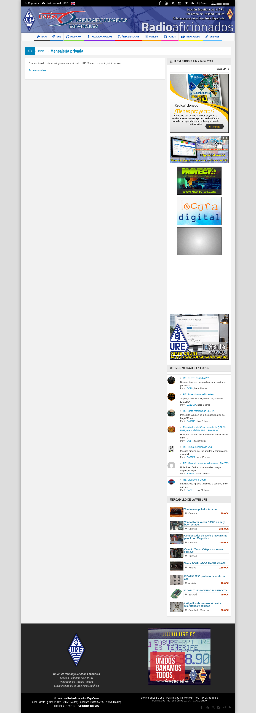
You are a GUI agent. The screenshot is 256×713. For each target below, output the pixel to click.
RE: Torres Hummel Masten (198, 394)
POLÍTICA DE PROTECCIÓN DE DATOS (171, 701)
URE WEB (212, 37)
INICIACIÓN (74, 37)
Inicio (41, 51)
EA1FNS (191, 421)
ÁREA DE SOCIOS (128, 37)
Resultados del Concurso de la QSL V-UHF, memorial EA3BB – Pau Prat (203, 429)
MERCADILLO (191, 37)
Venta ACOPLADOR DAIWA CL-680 (204, 563)
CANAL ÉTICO (200, 701)
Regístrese (33, 3)
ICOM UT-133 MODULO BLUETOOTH (205, 590)
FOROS (169, 37)
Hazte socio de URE (55, 3)
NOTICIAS (151, 37)
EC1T (189, 441)
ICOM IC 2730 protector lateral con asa (204, 577)
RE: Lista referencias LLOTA (199, 411)
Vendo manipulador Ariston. (200, 509)
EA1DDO (191, 405)
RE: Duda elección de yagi (197, 447)
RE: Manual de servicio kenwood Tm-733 (206, 463)
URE (56, 37)
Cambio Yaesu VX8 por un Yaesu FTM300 (203, 550)
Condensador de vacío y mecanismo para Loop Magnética (205, 537)
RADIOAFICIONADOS (99, 37)
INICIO (42, 37)
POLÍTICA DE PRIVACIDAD (179, 698)
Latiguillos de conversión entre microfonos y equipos (202, 605)
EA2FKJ (191, 457)
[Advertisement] (199, 286)
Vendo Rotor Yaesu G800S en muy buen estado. (204, 523)
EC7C (190, 388)
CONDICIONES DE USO (152, 698)
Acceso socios (37, 70)
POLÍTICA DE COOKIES (206, 698)
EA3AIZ (190, 473)
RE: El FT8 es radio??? (196, 378)
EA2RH (190, 490)
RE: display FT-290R (194, 479)
